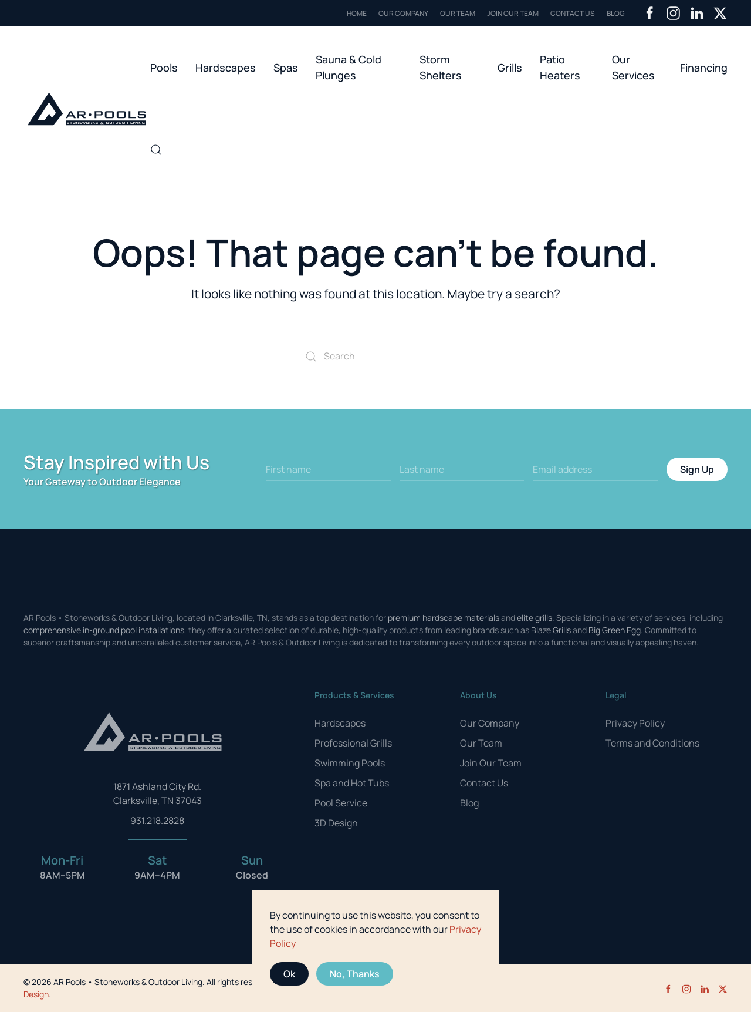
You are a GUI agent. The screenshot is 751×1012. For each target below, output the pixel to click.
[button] (156, 149)
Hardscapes (340, 723)
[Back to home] (86, 108)
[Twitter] (720, 13)
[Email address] (595, 469)
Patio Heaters (560, 67)
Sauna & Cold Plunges (348, 67)
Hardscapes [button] (225, 67)
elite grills (534, 617)
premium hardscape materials (443, 617)
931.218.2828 (157, 820)
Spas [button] (285, 67)
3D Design (336, 822)
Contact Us (572, 13)
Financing (704, 67)
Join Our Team (513, 13)
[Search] (375, 356)
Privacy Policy (635, 723)
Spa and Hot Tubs (351, 782)
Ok (289, 973)
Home (357, 13)
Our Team (457, 13)
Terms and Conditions (652, 743)
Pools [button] (164, 67)
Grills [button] (510, 67)
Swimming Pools (349, 763)
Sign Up (697, 469)
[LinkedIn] (696, 13)
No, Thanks (355, 973)
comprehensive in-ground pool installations (103, 630)
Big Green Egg (614, 630)
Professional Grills (353, 743)
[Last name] (462, 469)
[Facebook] (649, 13)
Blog (616, 13)
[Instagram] (673, 13)
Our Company (403, 13)
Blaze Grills (551, 630)
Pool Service (340, 802)
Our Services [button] (633, 67)
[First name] (328, 469)
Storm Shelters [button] (441, 67)
